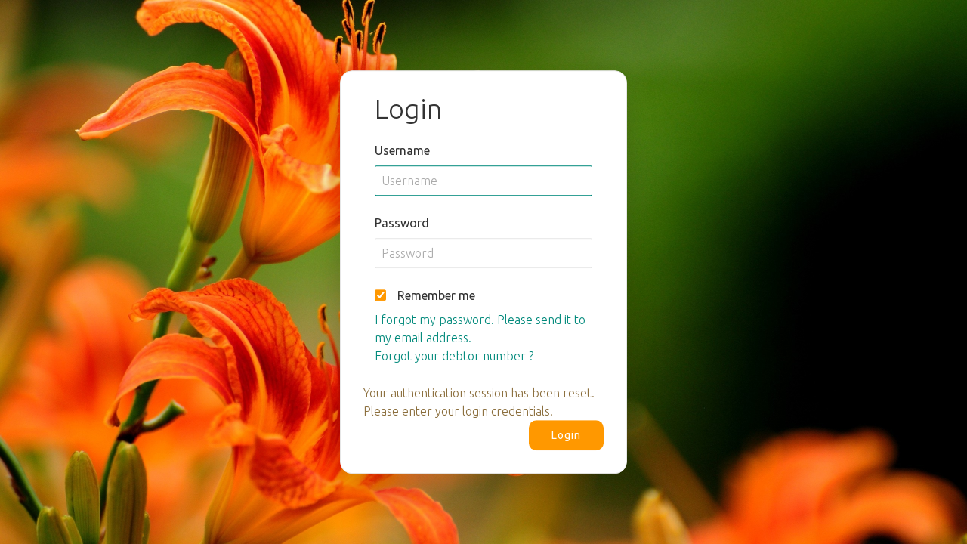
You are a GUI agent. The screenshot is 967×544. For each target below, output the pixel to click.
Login (566, 435)
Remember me (436, 295)
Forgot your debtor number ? (454, 356)
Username (402, 150)
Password (402, 223)
